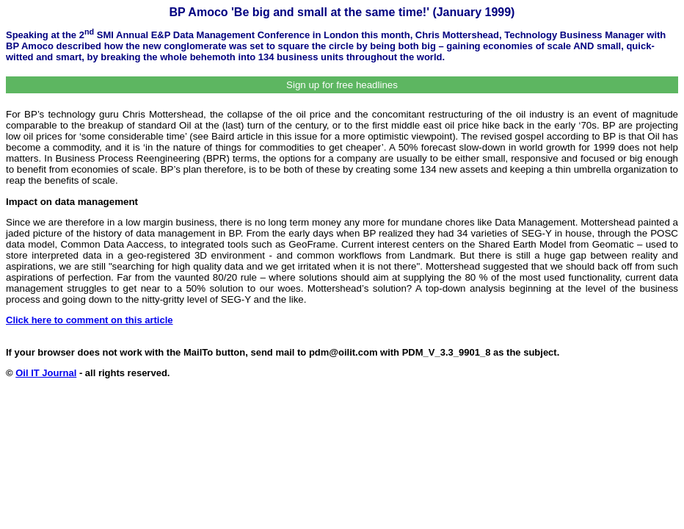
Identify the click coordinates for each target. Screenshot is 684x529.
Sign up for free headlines (342, 84)
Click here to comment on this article (89, 319)
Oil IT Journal (45, 372)
